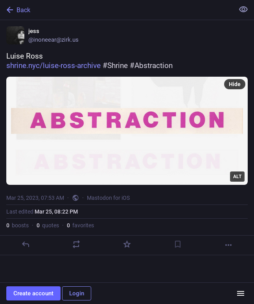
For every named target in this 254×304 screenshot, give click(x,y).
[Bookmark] (177, 244)
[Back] (116, 10)
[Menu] (241, 293)
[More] (228, 245)
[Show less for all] (243, 9)
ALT (237, 176)
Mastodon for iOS (108, 198)
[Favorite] (127, 244)
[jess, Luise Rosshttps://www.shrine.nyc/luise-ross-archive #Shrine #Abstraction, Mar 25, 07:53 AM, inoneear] (127, 137)
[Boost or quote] (76, 244)
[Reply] (25, 244)
